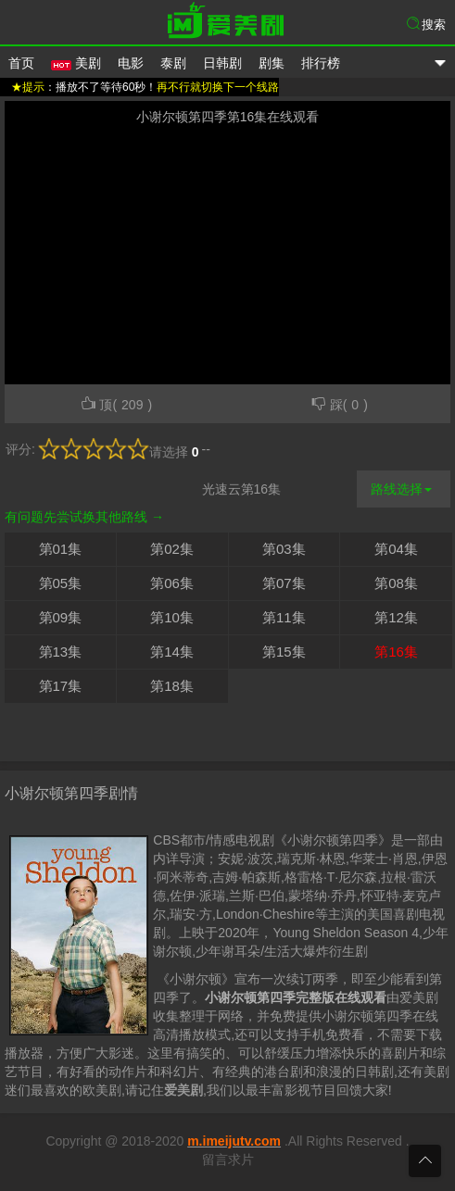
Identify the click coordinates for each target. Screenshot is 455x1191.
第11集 (284, 617)
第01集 (60, 549)
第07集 (284, 583)
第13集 (60, 651)
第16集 (396, 651)
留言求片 (228, 1159)
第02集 (172, 549)
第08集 (396, 583)
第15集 (284, 651)
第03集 (284, 549)
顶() (116, 403)
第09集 (60, 617)
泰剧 (173, 63)
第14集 (172, 651)
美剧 (76, 63)
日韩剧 (222, 63)
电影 (131, 63)
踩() (339, 403)
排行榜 (320, 63)
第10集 (172, 617)
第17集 (60, 686)
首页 (21, 63)
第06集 (172, 583)
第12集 (396, 617)
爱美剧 (228, 23)
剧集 (271, 63)
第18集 (172, 686)
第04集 (396, 549)
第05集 (60, 583)
